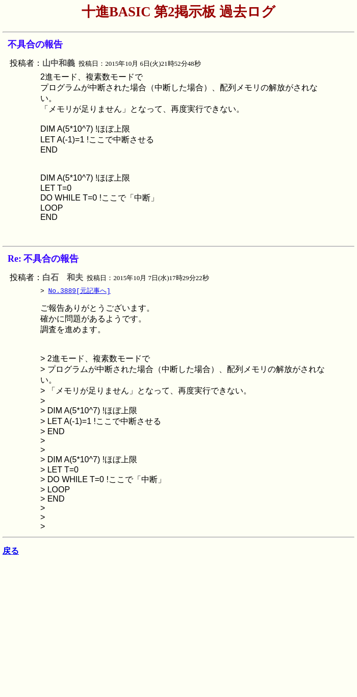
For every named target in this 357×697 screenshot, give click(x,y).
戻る (11, 553)
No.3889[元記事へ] (79, 290)
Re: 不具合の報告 (43, 259)
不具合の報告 (35, 44)
